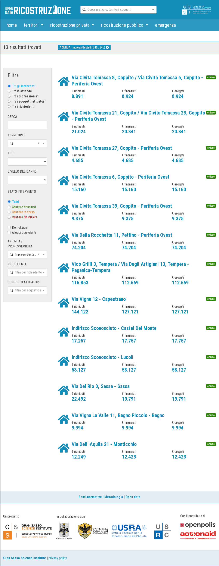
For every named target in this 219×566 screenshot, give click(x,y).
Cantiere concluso (24, 207)
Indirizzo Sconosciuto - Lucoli (102, 357)
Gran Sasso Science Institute (24, 558)
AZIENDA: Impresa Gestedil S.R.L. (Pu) (84, 47)
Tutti (15, 202)
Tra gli (23, 86)
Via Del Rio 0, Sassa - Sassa (101, 386)
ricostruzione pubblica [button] (122, 25)
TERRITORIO (16, 135)
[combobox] (114, 10)
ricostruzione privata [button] (70, 25)
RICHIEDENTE (17, 264)
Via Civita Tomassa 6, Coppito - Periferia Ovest (120, 177)
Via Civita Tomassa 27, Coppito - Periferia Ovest (122, 148)
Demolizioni (20, 227)
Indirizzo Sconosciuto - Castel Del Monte (114, 328)
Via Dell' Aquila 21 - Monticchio (104, 444)
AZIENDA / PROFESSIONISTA (20, 243)
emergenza (165, 25)
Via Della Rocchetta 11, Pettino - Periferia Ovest (122, 235)
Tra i (25, 96)
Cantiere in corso (23, 212)
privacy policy (58, 558)
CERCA (12, 117)
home (12, 25)
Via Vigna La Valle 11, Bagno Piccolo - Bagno (118, 415)
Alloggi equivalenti (24, 233)
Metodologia (113, 497)
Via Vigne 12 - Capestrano (99, 299)
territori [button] (32, 25)
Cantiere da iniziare (24, 217)
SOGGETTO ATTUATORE (24, 282)
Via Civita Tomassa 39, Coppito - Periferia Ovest (122, 206)
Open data (133, 497)
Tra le (22, 91)
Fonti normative (90, 497)
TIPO (11, 153)
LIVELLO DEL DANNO (22, 171)
